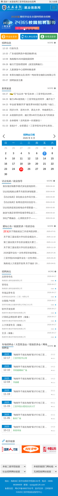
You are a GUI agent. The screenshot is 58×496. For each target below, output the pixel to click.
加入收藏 (53, 2)
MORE (51, 43)
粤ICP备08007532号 (24, 488)
